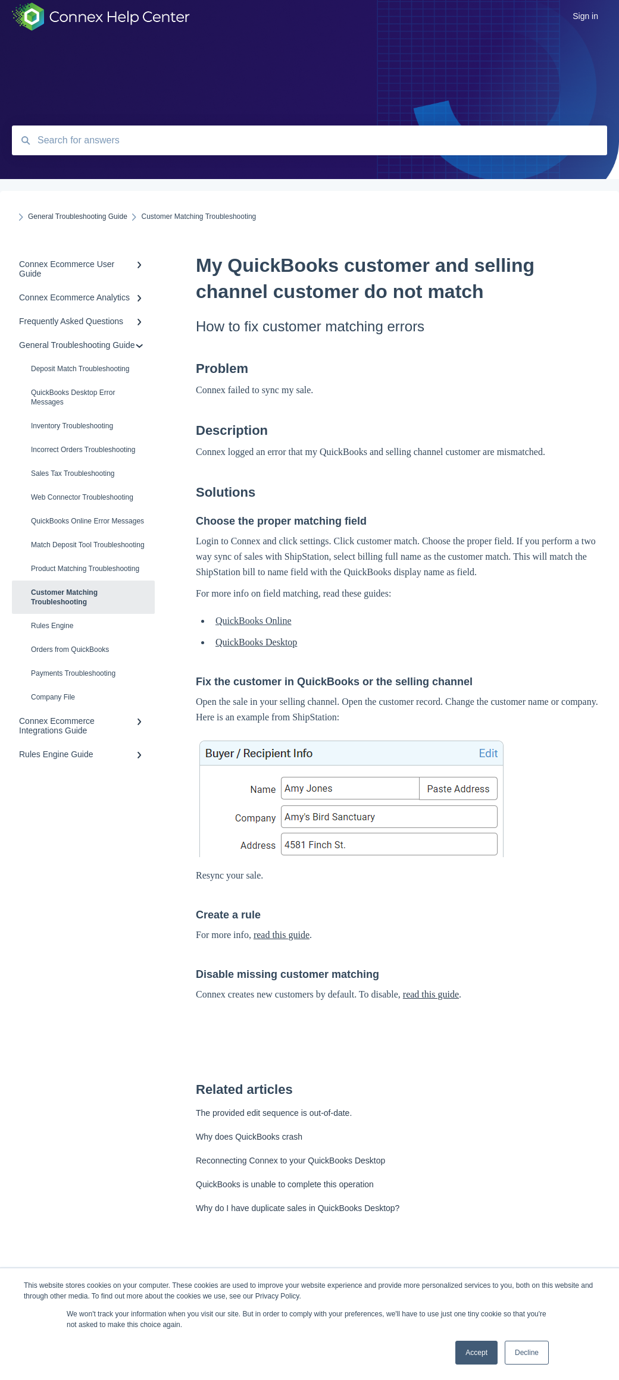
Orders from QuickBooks (70, 649)
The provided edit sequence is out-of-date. (274, 1113)
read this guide (282, 935)
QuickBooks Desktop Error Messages (73, 397)
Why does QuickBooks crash (249, 1136)
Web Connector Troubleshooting (82, 497)
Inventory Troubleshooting (72, 426)
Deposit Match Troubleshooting (80, 369)
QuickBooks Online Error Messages (87, 521)
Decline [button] (527, 1352)
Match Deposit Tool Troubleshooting (88, 545)
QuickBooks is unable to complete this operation (285, 1184)
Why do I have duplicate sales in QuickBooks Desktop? (297, 1208)
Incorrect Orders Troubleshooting (83, 450)
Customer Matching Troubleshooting (64, 597)
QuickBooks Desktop (256, 642)
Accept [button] (476, 1352)
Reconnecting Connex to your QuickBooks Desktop (290, 1160)
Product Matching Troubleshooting (85, 568)
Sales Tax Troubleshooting (73, 473)
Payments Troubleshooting (73, 673)
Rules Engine (52, 626)
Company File (53, 697)
